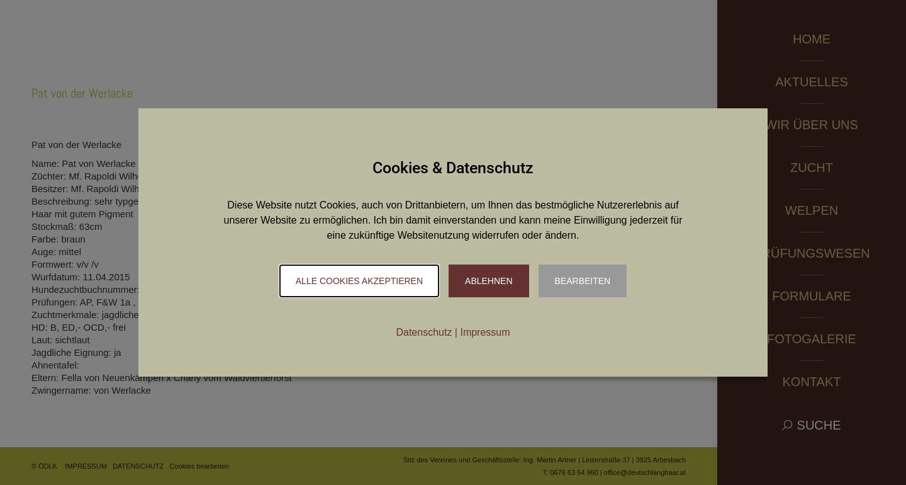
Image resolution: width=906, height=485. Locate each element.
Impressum (485, 332)
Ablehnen (488, 281)
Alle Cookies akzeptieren (359, 281)
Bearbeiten (583, 281)
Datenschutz (424, 332)
